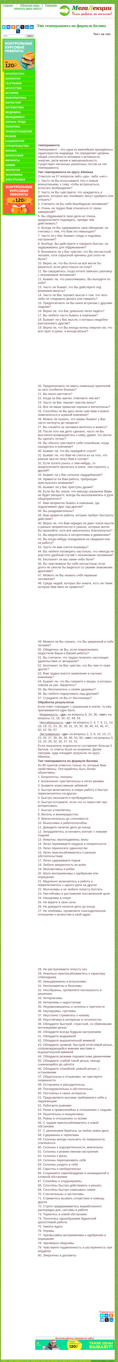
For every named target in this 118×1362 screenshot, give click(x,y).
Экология (12, 170)
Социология (14, 141)
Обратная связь (30, 5)
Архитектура (14, 73)
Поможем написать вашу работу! (35, 7)
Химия (10, 165)
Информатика (15, 97)
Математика (14, 107)
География (13, 83)
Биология (12, 78)
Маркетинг (13, 102)
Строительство (17, 146)
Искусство (13, 88)
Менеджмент (15, 117)
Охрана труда (15, 122)
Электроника (15, 179)
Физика (11, 150)
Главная (8, 5)
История (11, 93)
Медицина (13, 112)
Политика (12, 126)
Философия (14, 155)
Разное (10, 136)
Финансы (12, 160)
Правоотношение (18, 131)
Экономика (14, 174)
